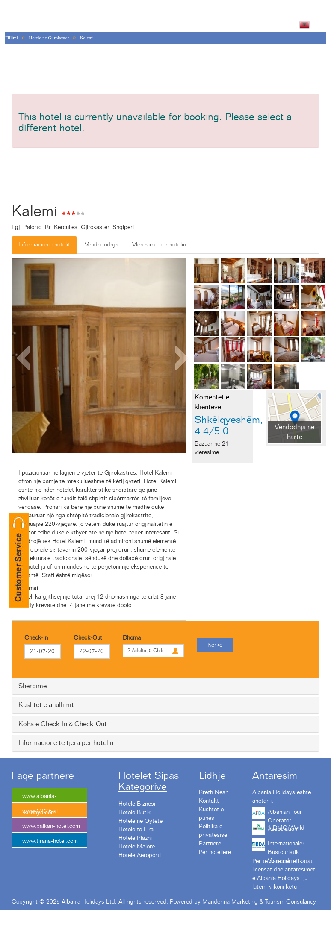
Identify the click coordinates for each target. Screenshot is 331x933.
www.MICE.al (40, 811)
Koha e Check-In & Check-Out (62, 724)
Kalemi (87, 37)
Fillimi (11, 37)
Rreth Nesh (213, 792)
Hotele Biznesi (136, 804)
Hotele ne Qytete (140, 821)
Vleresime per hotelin (159, 245)
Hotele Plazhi (135, 838)
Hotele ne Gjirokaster (49, 37)
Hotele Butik (134, 813)
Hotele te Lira (136, 830)
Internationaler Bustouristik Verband (286, 847)
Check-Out (88, 638)
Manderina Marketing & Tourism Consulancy (259, 902)
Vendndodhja (101, 245)
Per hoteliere (215, 852)
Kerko (214, 645)
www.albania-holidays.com (39, 798)
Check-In (36, 638)
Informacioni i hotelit (44, 245)
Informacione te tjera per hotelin (65, 742)
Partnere (210, 844)
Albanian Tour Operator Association (285, 815)
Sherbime (32, 686)
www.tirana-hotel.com (50, 841)
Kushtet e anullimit (46, 704)
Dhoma (132, 638)
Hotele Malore (136, 847)
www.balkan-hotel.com (51, 826)
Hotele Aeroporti (139, 855)
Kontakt (209, 801)
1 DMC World (286, 828)
